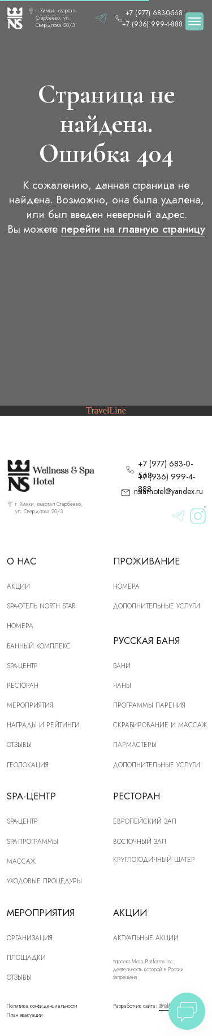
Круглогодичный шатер (154, 859)
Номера (126, 586)
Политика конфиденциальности (42, 1006)
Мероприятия (30, 705)
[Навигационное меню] (194, 21)
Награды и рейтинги (43, 725)
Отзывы (19, 744)
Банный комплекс (39, 646)
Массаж (21, 861)
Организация (30, 937)
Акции (18, 586)
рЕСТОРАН (22, 685)
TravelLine (106, 410)
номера (20, 625)
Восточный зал (139, 841)
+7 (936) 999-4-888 (152, 24)
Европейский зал (144, 821)
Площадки (26, 957)
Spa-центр (22, 821)
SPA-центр (22, 665)
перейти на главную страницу (133, 229)
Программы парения (149, 705)
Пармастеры (135, 744)
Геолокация (28, 765)
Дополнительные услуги (156, 606)
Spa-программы (32, 841)
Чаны (122, 685)
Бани (122, 665)
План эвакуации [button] (25, 1015)
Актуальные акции (146, 937)
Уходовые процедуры (44, 881)
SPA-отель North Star (41, 606)
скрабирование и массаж (160, 725)
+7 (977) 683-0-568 (154, 12)
